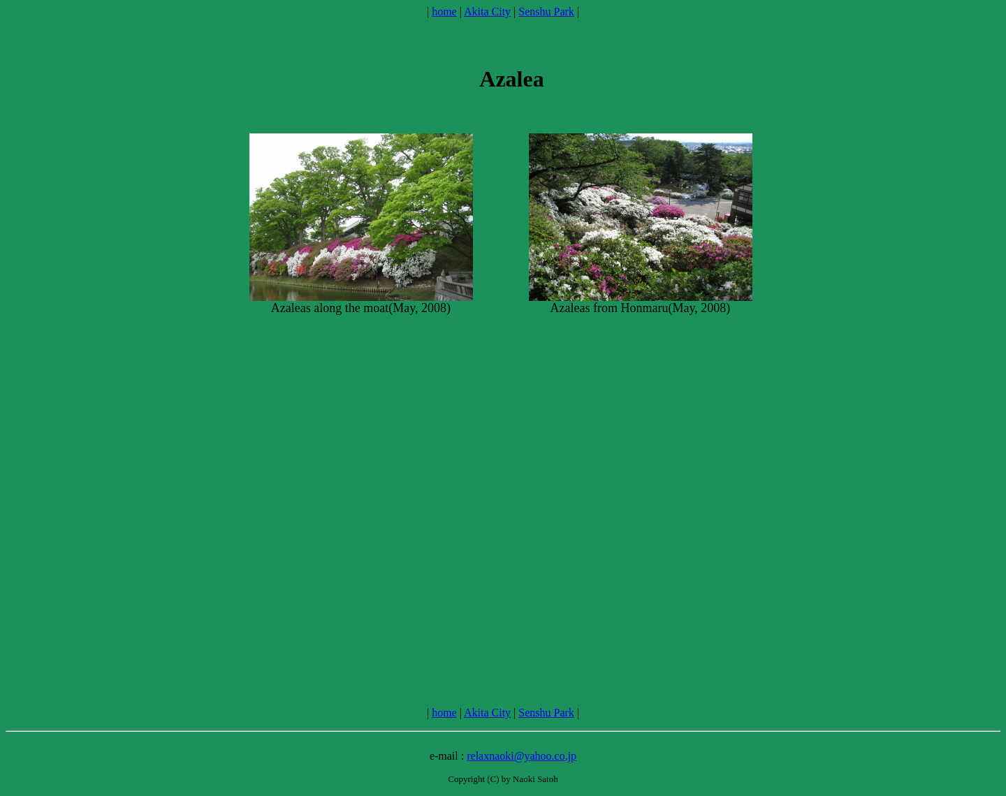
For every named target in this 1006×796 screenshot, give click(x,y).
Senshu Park (546, 11)
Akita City (487, 11)
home (444, 11)
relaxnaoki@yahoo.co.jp (521, 756)
